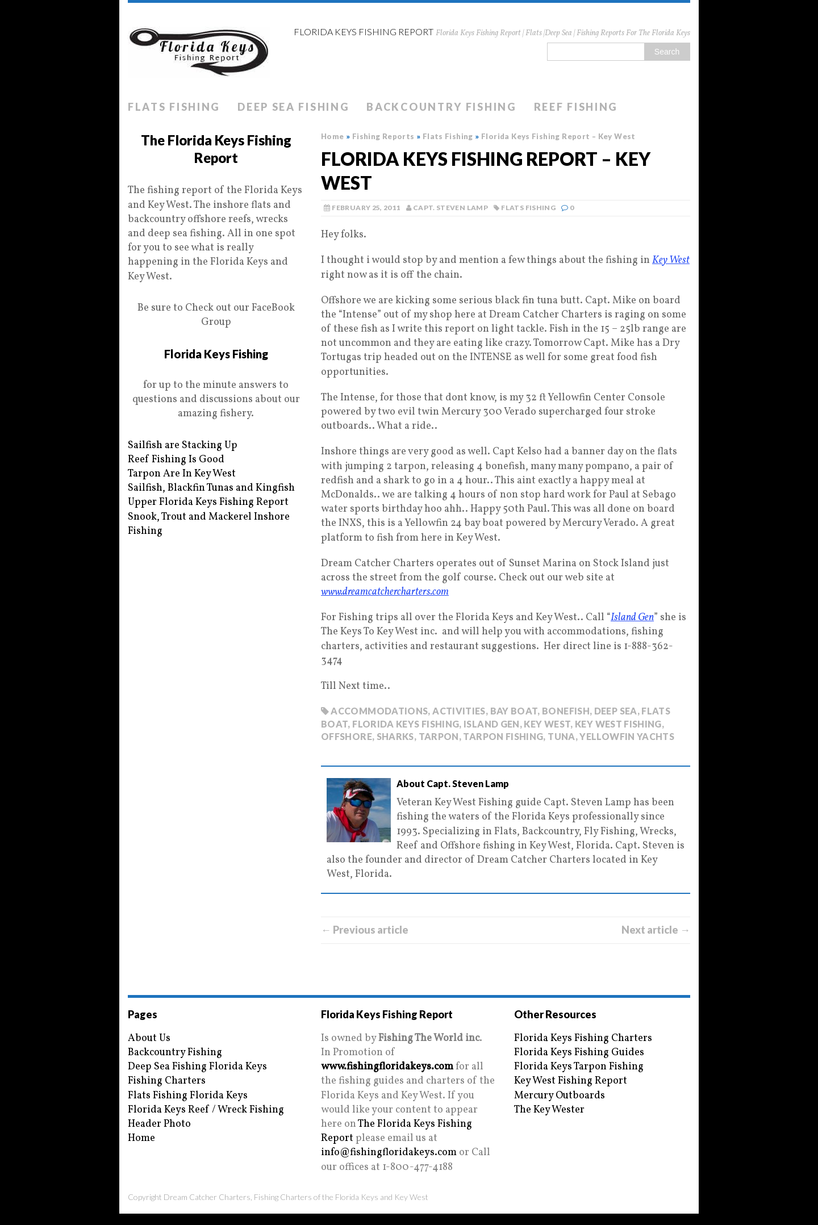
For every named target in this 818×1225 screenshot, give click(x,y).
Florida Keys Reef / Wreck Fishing (206, 1110)
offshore (346, 736)
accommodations (379, 710)
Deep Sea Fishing (293, 107)
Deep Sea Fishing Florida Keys (197, 1067)
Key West (671, 260)
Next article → (655, 929)
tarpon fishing (503, 736)
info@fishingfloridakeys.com (389, 1152)
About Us (149, 1038)
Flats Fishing (174, 107)
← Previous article (364, 929)
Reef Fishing (576, 107)
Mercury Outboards (559, 1096)
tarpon (439, 736)
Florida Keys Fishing (216, 354)
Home (141, 1138)
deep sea (615, 710)
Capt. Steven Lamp (450, 207)
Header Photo (159, 1124)
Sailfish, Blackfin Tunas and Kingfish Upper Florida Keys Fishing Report (211, 495)
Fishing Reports (383, 136)
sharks (395, 736)
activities (459, 710)
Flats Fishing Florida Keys (188, 1096)
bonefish (566, 710)
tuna (561, 736)
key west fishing (618, 723)
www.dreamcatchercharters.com (385, 592)
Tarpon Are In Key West (182, 474)
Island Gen (632, 618)
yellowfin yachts (626, 736)
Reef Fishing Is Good (176, 460)
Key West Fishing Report (570, 1081)
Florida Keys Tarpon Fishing (579, 1067)
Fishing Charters (167, 1081)
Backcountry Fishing (441, 107)
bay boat (514, 710)
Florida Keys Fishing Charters (583, 1038)
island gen (492, 723)
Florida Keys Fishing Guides (579, 1053)
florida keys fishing (405, 723)
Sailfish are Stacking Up (182, 445)
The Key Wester (549, 1110)
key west (547, 723)
